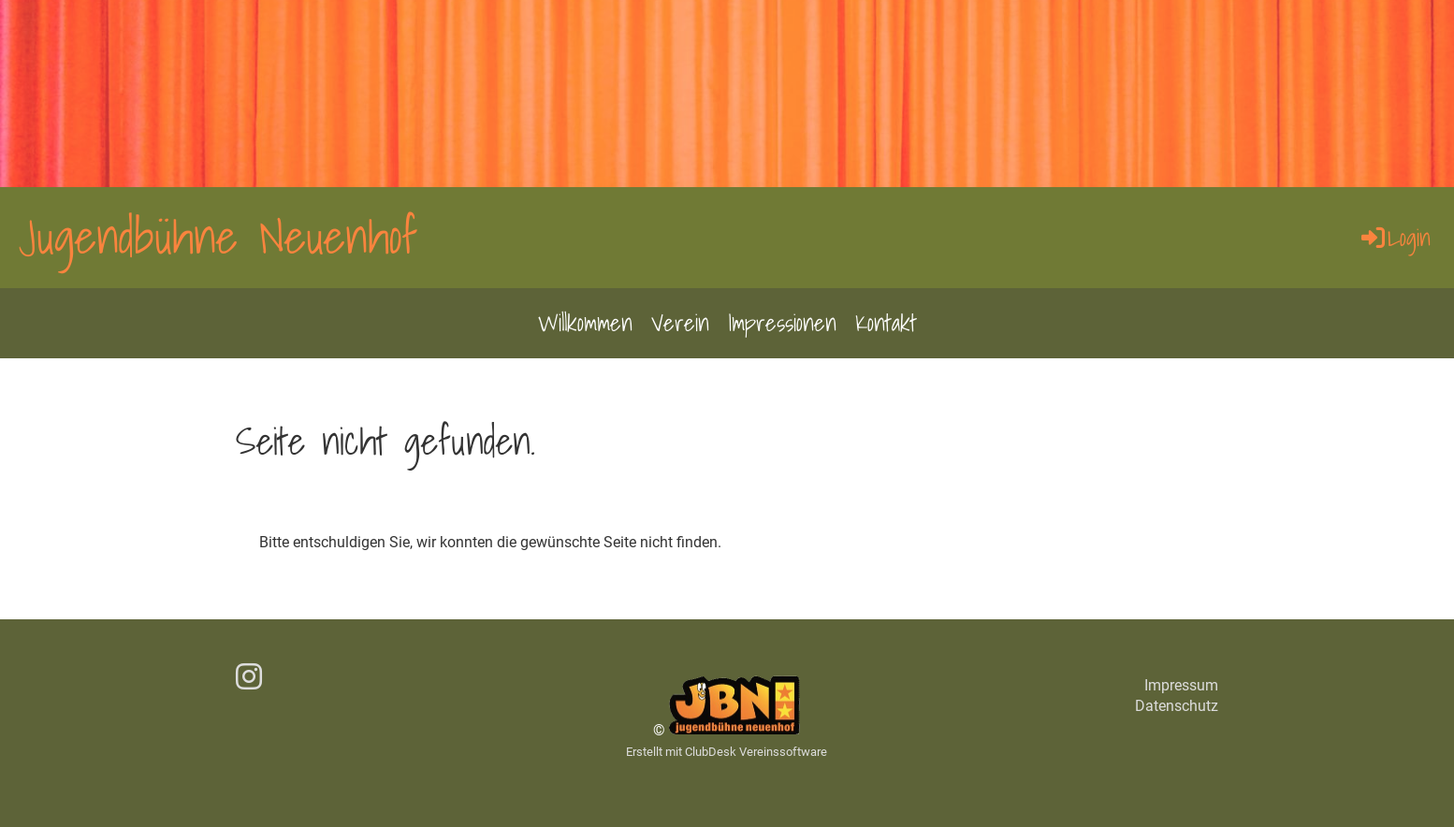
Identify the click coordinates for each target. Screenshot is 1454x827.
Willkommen (585, 322)
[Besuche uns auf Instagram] (249, 677)
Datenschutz (1176, 706)
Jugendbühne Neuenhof (218, 236)
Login (1395, 237)
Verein (680, 322)
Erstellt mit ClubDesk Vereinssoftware (726, 752)
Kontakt (886, 322)
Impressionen (782, 322)
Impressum (1181, 685)
